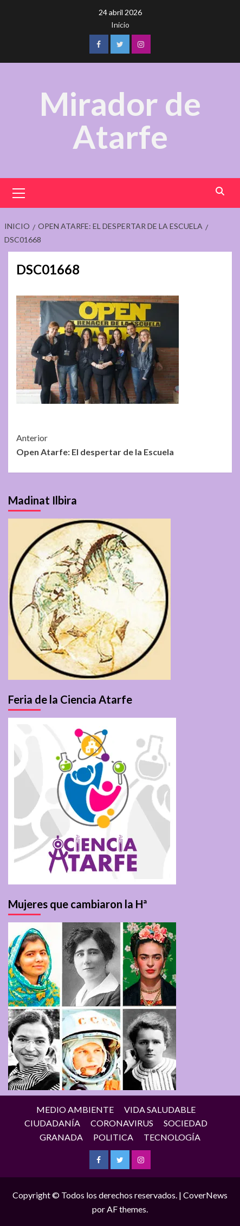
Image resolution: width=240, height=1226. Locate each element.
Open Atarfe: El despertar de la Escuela (120, 443)
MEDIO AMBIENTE (75, 1108)
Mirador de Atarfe (120, 119)
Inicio (120, 24)
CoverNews (205, 1194)
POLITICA (113, 1136)
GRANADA (61, 1136)
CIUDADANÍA (52, 1122)
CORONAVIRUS (121, 1122)
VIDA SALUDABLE (160, 1108)
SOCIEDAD (185, 1122)
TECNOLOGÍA (172, 1136)
